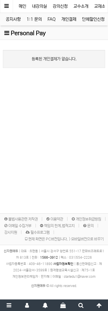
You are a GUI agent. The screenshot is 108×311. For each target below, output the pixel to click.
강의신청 (60, 6)
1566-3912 (49, 257)
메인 (22, 6)
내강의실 (39, 6)
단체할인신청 (93, 19)
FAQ (52, 19)
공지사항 (13, 19)
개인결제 (68, 19)
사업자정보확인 (63, 264)
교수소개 (80, 6)
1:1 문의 (34, 19)
